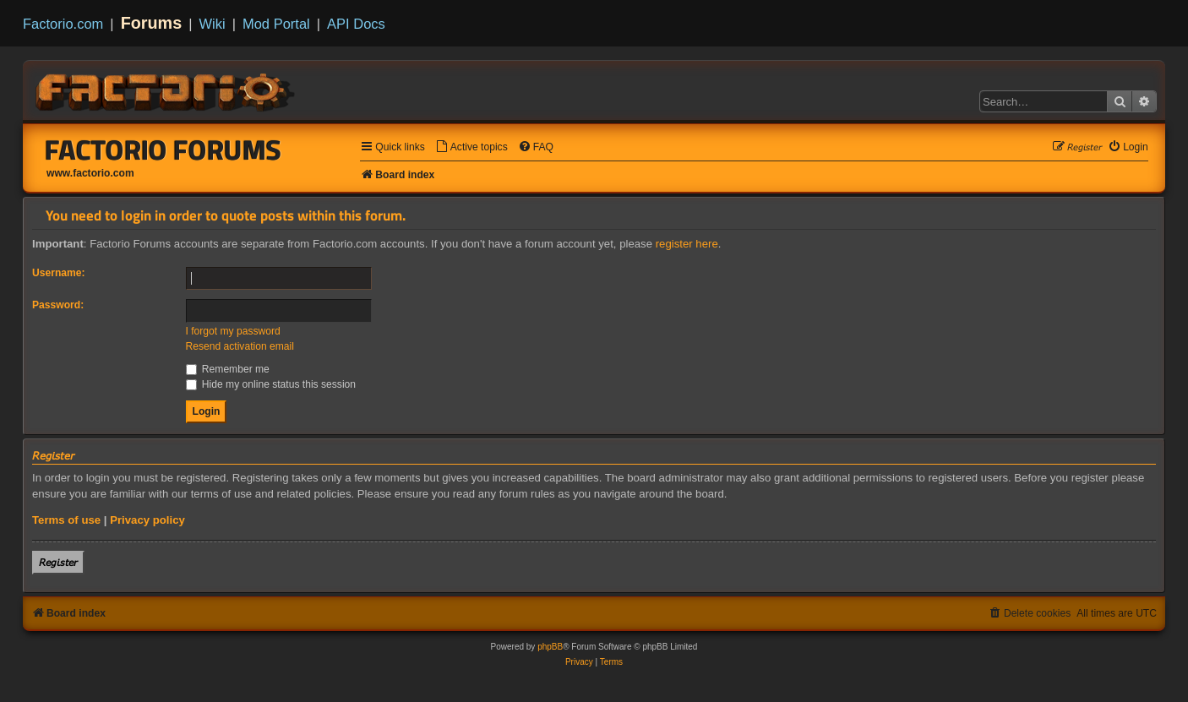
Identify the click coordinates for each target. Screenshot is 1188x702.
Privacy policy (147, 520)
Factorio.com (63, 23)
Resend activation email (240, 346)
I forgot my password (233, 331)
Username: (58, 273)
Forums (152, 23)
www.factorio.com (90, 173)
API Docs (356, 23)
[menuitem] (471, 147)
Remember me (228, 369)
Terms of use (66, 520)
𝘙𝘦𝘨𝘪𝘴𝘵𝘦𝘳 (58, 562)
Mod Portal (276, 23)
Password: (58, 305)
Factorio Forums (163, 149)
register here (687, 243)
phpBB (550, 646)
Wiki (212, 23)
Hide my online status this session (271, 384)
